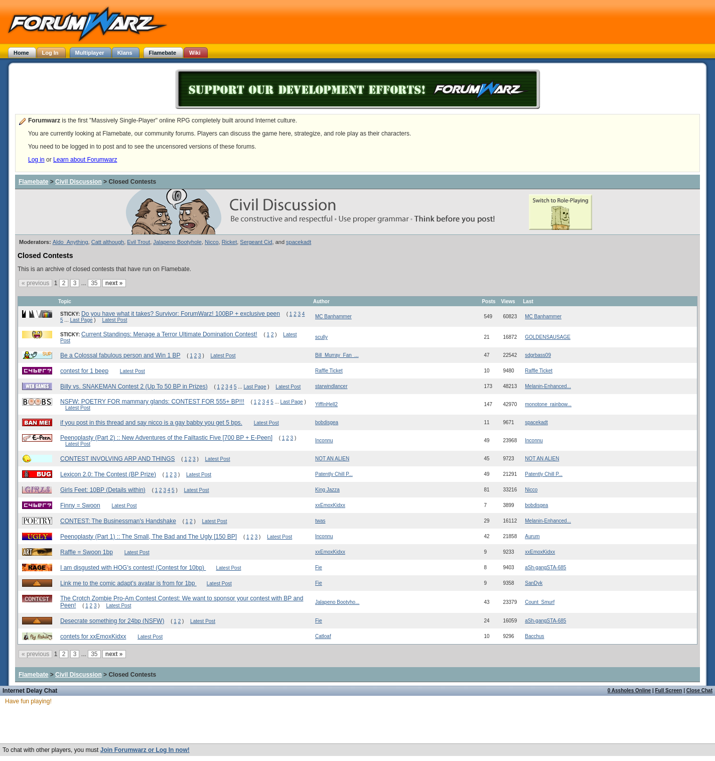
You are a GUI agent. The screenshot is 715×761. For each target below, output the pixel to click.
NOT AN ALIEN (332, 458)
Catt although (107, 242)
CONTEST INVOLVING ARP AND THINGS (117, 458)
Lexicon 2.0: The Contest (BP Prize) (108, 474)
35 (94, 283)
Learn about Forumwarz (85, 159)
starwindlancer (331, 386)
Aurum (532, 536)
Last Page (81, 320)
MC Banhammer (333, 316)
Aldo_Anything (70, 242)
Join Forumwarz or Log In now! (145, 749)
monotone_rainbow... (548, 404)
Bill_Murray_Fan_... (337, 355)
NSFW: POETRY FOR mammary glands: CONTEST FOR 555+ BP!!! (152, 401)
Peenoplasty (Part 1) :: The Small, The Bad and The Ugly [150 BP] (148, 536)
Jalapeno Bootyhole (177, 242)
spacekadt (298, 242)
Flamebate (33, 181)
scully (321, 337)
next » (114, 283)
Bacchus (534, 636)
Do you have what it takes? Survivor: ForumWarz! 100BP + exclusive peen (180, 313)
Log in (36, 159)
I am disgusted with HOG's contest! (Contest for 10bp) (133, 567)
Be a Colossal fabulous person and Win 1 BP (120, 355)
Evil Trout (138, 242)
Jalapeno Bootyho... (337, 602)
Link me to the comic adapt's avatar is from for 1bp (128, 583)
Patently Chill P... (334, 474)
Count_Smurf (539, 602)
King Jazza (327, 489)
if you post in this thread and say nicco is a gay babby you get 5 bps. (151, 422)
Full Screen (668, 690)
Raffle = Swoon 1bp (86, 552)
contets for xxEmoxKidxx (93, 636)
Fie (318, 567)
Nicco (212, 242)
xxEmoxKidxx (330, 505)
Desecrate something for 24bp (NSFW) (112, 620)
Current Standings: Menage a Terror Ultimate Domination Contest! (169, 334)
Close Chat (699, 690)
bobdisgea (326, 422)
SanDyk (533, 583)
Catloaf (323, 636)
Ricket (229, 242)
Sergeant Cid (256, 242)
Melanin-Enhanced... (548, 386)
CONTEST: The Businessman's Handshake (118, 521)
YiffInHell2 (326, 404)
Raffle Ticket (329, 370)
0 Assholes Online (629, 690)
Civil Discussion (78, 181)
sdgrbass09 (538, 355)
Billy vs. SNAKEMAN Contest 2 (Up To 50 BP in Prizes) (134, 386)
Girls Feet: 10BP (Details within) (103, 489)
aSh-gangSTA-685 (545, 567)
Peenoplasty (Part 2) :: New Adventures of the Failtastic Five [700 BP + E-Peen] (166, 437)
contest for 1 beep (84, 370)
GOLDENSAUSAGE (547, 337)
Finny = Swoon (80, 505)
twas (320, 521)
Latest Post (114, 320)
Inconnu (324, 440)
